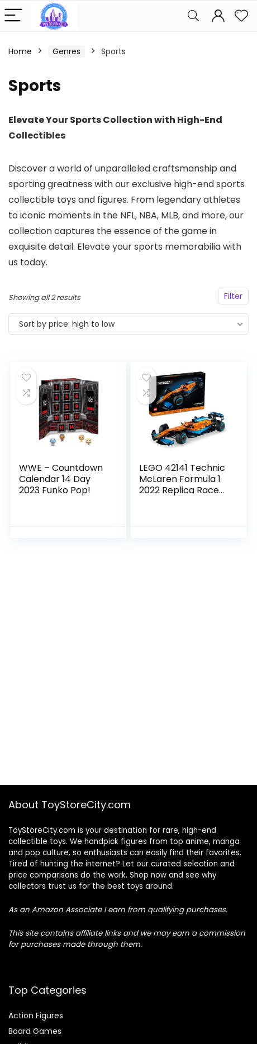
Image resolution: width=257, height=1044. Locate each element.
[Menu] (13, 16)
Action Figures (35, 1015)
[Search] (193, 16)
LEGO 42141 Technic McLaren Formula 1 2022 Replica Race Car (182, 484)
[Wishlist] (241, 16)
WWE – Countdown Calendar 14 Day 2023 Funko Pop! (61, 479)
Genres (66, 51)
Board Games (34, 1031)
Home (20, 51)
